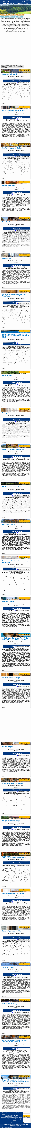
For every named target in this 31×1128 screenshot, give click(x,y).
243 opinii (20, 544)
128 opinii (22, 244)
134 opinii (24, 1073)
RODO (14, 1120)
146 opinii (27, 642)
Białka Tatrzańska (24, 70)
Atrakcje (19, 16)
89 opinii (22, 692)
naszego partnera (18, 111)
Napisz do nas (18, 1125)
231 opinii (27, 593)
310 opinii (23, 445)
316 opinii (26, 194)
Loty (4, 16)
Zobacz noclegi (17, 93)
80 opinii (22, 793)
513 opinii (16, 743)
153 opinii (23, 96)
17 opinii (21, 341)
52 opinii (16, 392)
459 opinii (22, 292)
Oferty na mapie (13, 14)
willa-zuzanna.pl (27, 0)
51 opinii (27, 1023)
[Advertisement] (15, 48)
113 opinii (21, 844)
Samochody (11, 16)
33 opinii (24, 894)
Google (3, 1114)
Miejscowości (20, 14)
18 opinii (21, 495)
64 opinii (27, 145)
